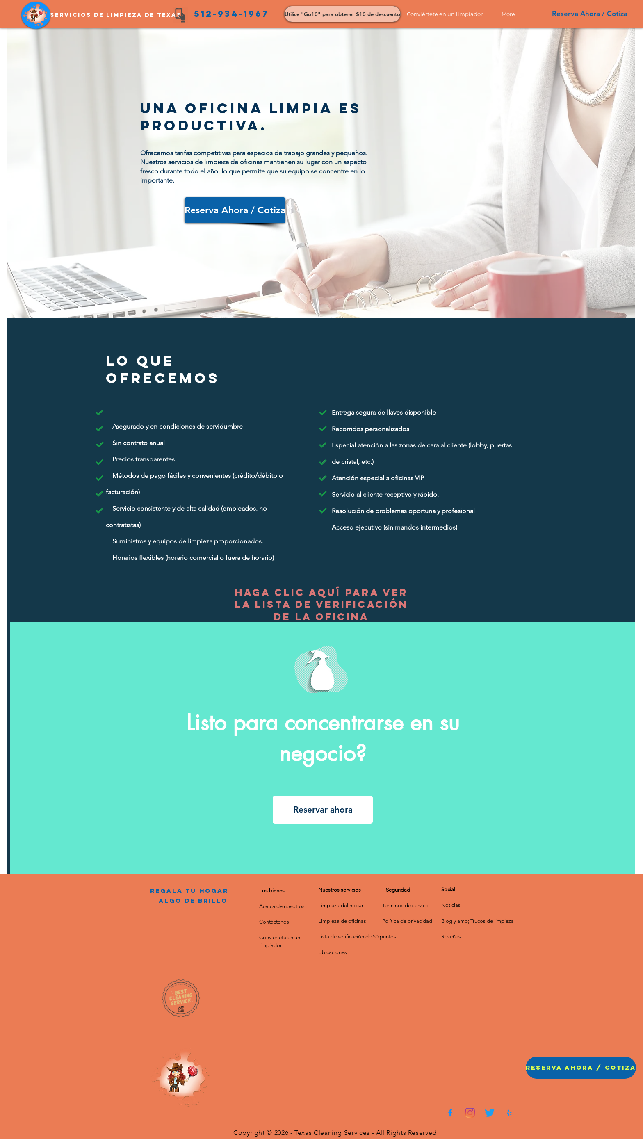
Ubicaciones (332, 952)
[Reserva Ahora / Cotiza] (589, 14)
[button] (448, 14)
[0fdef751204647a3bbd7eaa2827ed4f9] (450, 1113)
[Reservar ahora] (323, 810)
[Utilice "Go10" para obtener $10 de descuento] (342, 14)
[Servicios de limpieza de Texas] (116, 15)
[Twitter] (490, 1113)
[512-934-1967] (231, 14)
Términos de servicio (406, 905)
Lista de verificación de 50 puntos (357, 937)
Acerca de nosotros (282, 906)
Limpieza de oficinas (342, 921)
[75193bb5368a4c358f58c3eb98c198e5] (509, 1113)
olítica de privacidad (408, 921)
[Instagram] (470, 1113)
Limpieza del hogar (340, 905)
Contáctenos (274, 922)
